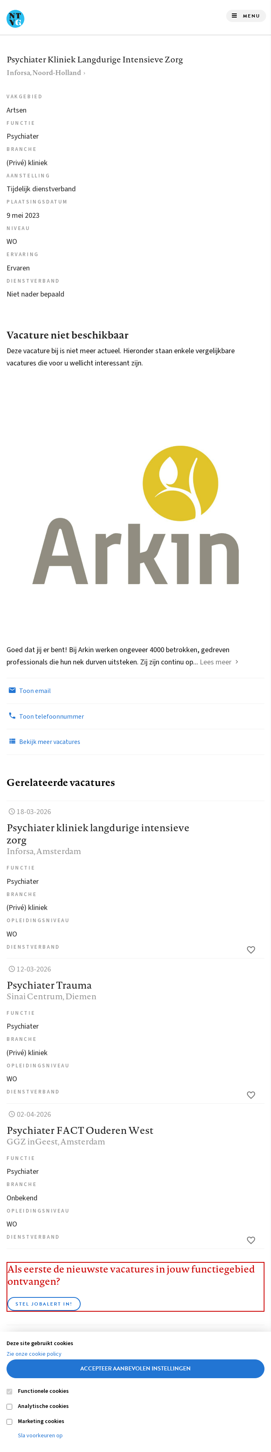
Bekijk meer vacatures (43, 741)
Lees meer (215, 662)
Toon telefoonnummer (45, 716)
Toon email (29, 690)
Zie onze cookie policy (34, 1354)
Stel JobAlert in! (44, 1304)
